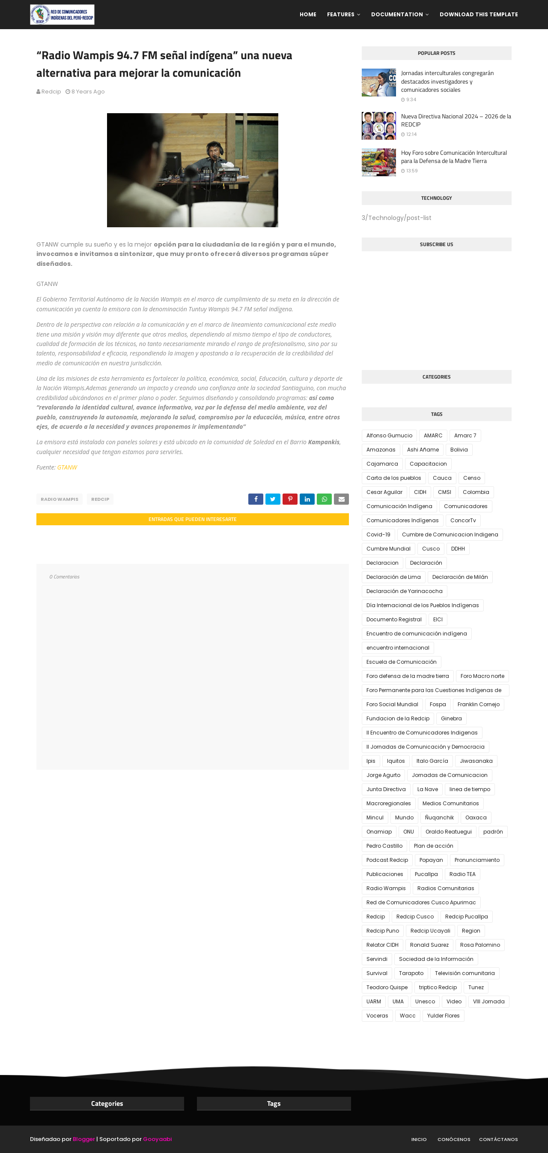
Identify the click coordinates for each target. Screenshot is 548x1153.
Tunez (476, 987)
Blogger (84, 1139)
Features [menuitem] (340, 14)
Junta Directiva (386, 789)
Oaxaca (476, 817)
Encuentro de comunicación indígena (416, 633)
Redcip (51, 91)
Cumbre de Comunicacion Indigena (450, 534)
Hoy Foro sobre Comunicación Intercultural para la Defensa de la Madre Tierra (454, 156)
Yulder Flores (443, 1015)
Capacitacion (428, 463)
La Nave (427, 789)
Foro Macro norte (482, 676)
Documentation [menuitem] (397, 14)
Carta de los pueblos (393, 478)
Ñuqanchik (439, 817)
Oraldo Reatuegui (449, 831)
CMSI (444, 492)
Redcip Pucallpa (466, 916)
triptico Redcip (438, 987)
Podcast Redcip (387, 860)
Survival (376, 973)
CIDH (420, 492)
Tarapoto (411, 973)
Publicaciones (384, 874)
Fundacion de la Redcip (397, 718)
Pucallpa (426, 874)
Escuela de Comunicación (401, 661)
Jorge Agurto (383, 775)
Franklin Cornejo (479, 704)
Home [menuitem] (308, 14)
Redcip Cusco (415, 916)
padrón (493, 831)
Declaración (426, 562)
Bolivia (459, 449)
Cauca (442, 478)
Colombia (476, 492)
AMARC (433, 435)
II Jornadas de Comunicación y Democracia (425, 746)
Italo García (432, 761)
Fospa (438, 704)
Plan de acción (433, 845)
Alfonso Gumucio (389, 435)
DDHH (458, 548)
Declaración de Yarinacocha (404, 591)
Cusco (431, 548)
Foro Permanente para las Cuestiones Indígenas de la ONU (433, 691)
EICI (438, 619)
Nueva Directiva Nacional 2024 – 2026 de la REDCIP (456, 120)
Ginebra (451, 718)
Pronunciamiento (477, 860)
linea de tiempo (470, 789)
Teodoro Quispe (387, 987)
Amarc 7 (465, 435)
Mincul (375, 817)
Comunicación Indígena (399, 506)
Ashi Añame (423, 449)
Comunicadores (466, 506)
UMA (398, 1001)
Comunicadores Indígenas (402, 520)
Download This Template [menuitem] (479, 14)
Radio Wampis (59, 499)
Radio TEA (463, 874)
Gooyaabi (157, 1139)
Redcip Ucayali (430, 930)
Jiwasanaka (476, 761)
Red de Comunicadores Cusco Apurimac (421, 902)
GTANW (67, 467)
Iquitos (396, 761)
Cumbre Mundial (388, 548)
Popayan (431, 860)
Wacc (408, 1015)
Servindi (376, 959)
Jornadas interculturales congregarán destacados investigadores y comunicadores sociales (447, 81)
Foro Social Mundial (392, 704)
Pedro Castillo (384, 845)
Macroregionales (388, 803)
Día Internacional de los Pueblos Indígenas (422, 605)
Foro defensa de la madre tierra (407, 676)
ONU (408, 831)
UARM (373, 1001)
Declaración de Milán (460, 577)
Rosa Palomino (480, 944)
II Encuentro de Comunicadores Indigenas (422, 732)
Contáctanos (498, 1139)
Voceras (377, 1015)
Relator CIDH (382, 944)
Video (454, 1001)
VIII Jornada (489, 1001)
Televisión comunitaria (465, 973)
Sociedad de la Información (436, 959)
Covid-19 (378, 534)
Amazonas (381, 449)
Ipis (370, 761)
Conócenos (454, 1139)
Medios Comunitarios (451, 803)
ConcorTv (463, 520)
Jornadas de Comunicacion (450, 775)
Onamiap (379, 831)
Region (471, 930)
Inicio (419, 1139)
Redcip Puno (382, 930)
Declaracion (382, 562)
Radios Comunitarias (445, 888)
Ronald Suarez (429, 944)
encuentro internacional (397, 647)
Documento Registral (394, 619)
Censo (471, 478)
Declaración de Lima (393, 577)
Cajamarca (382, 463)
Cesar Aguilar (384, 492)
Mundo (404, 817)
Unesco (425, 1001)
